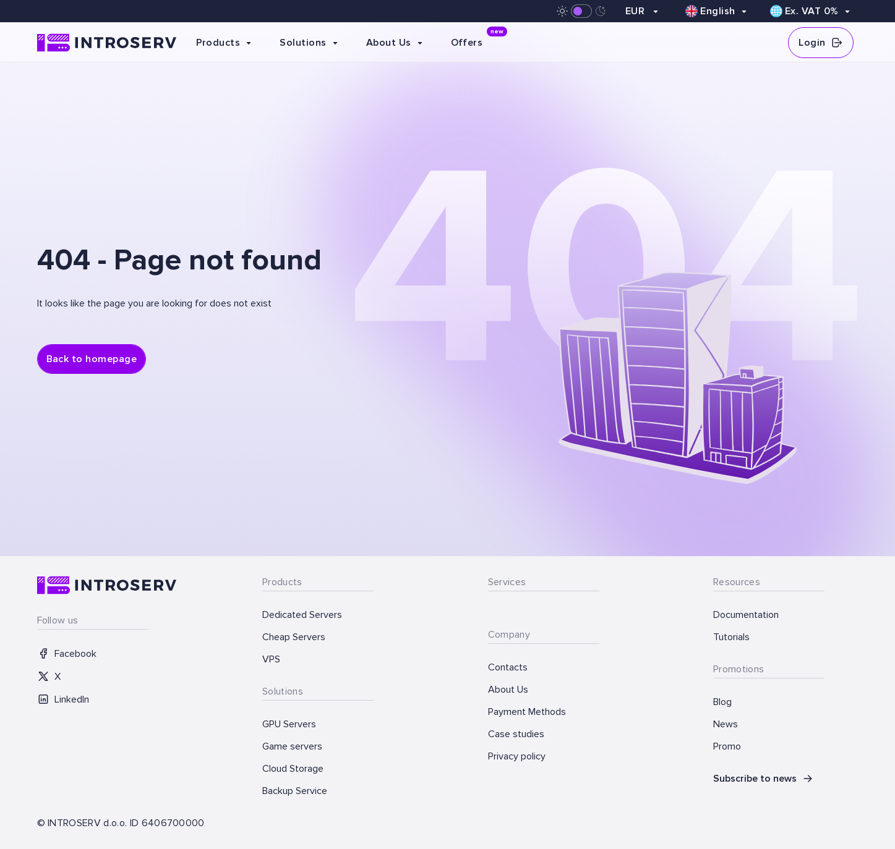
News (725, 724)
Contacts (508, 667)
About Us (508, 689)
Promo (727, 746)
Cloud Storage (292, 768)
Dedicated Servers (302, 615)
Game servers (292, 746)
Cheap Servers (293, 637)
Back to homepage (91, 359)
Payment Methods (527, 712)
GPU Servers (289, 724)
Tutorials (731, 637)
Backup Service (294, 791)
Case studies (516, 734)
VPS (271, 659)
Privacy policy (517, 756)
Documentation (746, 615)
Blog (722, 702)
